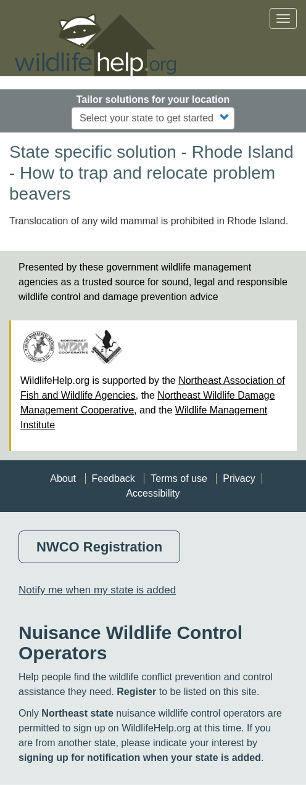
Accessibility (153, 493)
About (63, 478)
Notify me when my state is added (97, 590)
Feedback (113, 478)
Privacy (239, 478)
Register (136, 691)
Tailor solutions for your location (153, 99)
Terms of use (179, 478)
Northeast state (77, 713)
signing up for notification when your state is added (140, 757)
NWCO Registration (99, 547)
